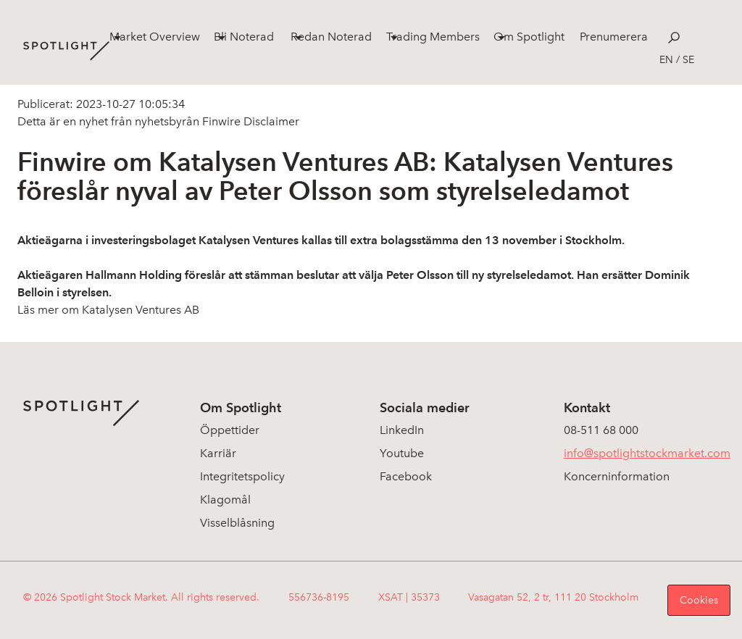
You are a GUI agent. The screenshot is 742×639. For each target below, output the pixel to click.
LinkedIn (402, 430)
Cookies (699, 600)
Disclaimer (270, 121)
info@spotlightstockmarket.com (647, 453)
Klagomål (225, 499)
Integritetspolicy (242, 476)
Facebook (406, 476)
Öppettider (229, 430)
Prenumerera (614, 36)
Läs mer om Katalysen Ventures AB (108, 310)
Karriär (218, 453)
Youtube (402, 453)
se (688, 60)
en (666, 60)
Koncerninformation (617, 476)
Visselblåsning (237, 523)
